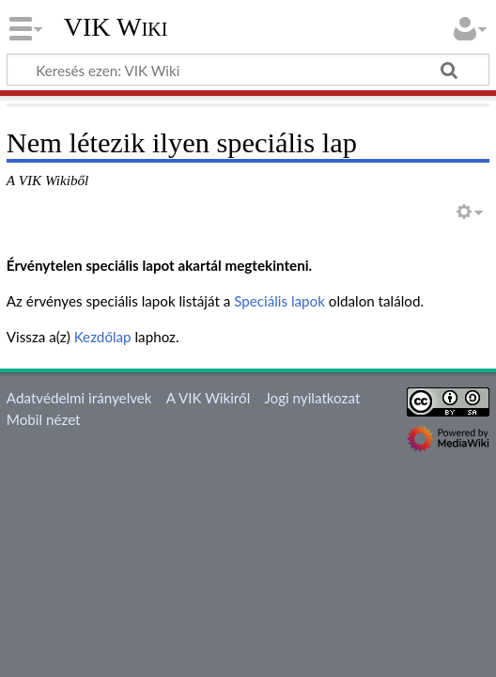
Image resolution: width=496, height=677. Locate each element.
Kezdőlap (103, 336)
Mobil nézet (44, 419)
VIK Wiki (116, 27)
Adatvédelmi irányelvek (79, 397)
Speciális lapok (279, 300)
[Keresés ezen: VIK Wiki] (248, 70)
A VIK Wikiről (208, 397)
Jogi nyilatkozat (312, 397)
